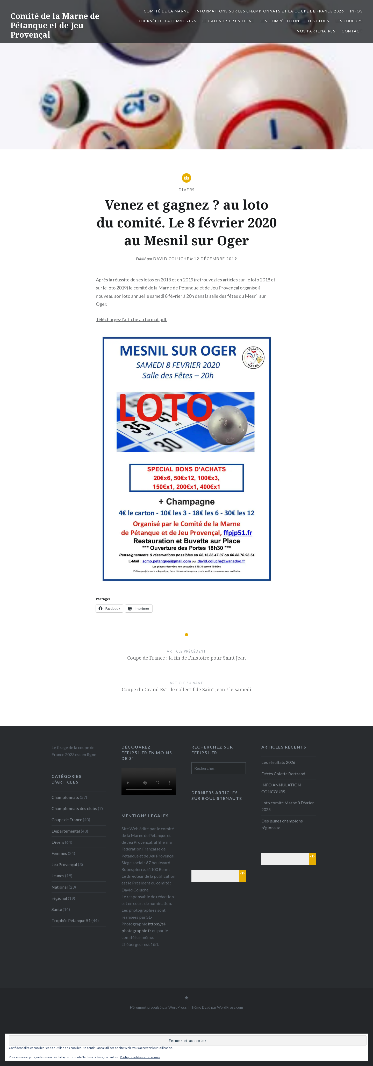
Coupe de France (67, 819)
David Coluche (171, 258)
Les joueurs (349, 21)
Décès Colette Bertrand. (283, 773)
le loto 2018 (258, 279)
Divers (186, 189)
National (60, 886)
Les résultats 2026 (278, 762)
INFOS (356, 11)
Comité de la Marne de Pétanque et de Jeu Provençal (54, 25)
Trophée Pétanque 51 (71, 920)
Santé (57, 909)
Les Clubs (318, 21)
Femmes (59, 853)
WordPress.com (230, 1007)
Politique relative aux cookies (140, 1057)
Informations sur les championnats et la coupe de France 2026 (269, 11)
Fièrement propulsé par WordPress (158, 1007)
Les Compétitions (281, 21)
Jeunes (58, 875)
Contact (352, 31)
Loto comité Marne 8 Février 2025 (287, 806)
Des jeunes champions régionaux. (282, 824)
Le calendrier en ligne (228, 21)
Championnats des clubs (74, 808)
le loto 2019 (115, 287)
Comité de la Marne (166, 11)
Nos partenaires (316, 31)
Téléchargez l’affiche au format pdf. (131, 319)
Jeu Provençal (64, 864)
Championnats (65, 797)
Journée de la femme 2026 (167, 21)
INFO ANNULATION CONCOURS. (281, 788)
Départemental (66, 830)
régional (59, 898)
